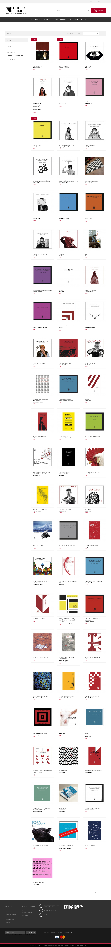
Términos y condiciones (11, 914)
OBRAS (87, 399)
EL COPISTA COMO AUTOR (92, 436)
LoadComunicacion (68, 932)
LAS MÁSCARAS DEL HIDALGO (68, 217)
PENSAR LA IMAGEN (65, 399)
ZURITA (61, 290)
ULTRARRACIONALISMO (40, 732)
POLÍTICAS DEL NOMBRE (92, 102)
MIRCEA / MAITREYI (65, 808)
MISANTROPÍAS (63, 66)
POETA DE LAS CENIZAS (40, 509)
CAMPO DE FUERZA (90, 290)
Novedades (11, 59)
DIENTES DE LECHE (90, 145)
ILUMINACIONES (90, 845)
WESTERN (88, 509)
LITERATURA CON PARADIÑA (93, 581)
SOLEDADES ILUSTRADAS (40, 399)
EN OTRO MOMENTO (39, 363)
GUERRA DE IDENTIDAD (92, 696)
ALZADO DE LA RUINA (39, 436)
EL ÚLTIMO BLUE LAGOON (40, 845)
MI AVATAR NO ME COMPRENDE (68, 545)
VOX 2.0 (35, 102)
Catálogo (11, 53)
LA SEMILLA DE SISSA (91, 181)
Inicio (9, 40)
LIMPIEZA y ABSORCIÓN (40, 254)
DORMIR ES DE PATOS (65, 509)
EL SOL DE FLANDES (39, 618)
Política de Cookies (10, 919)
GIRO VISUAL (37, 145)
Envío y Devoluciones (28, 910)
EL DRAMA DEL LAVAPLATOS (41, 217)
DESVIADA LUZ (63, 436)
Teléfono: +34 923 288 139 (50, 910)
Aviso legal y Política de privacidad (11, 910)
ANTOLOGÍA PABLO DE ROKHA (94, 771)
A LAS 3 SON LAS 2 (90, 363)
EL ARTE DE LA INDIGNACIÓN (41, 326)
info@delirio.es (47, 915)
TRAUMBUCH (63, 771)
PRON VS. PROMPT (38, 883)
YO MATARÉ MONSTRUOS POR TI (68, 181)
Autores (10, 46)
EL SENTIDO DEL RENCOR (40, 657)
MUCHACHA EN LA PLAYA (66, 145)
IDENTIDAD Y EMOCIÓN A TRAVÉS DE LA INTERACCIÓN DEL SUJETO (67, 620)
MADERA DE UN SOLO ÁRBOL (41, 181)
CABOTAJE (88, 66)
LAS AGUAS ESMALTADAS (92, 472)
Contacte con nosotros (28, 912)
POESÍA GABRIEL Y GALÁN (66, 696)
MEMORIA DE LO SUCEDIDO (93, 657)
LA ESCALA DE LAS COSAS (92, 808)
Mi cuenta (25, 915)
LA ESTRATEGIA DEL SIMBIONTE (42, 290)
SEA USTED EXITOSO (39, 545)
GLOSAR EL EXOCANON (66, 845)
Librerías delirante (15, 56)
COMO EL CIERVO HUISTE (92, 326)
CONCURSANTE (37, 66)
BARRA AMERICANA (65, 363)
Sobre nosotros (9, 917)
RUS (86, 254)
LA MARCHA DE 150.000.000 (92, 545)
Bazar (9, 49)
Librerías (8, 922)
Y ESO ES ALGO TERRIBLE (40, 696)
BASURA (61, 254)
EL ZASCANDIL (63, 732)
